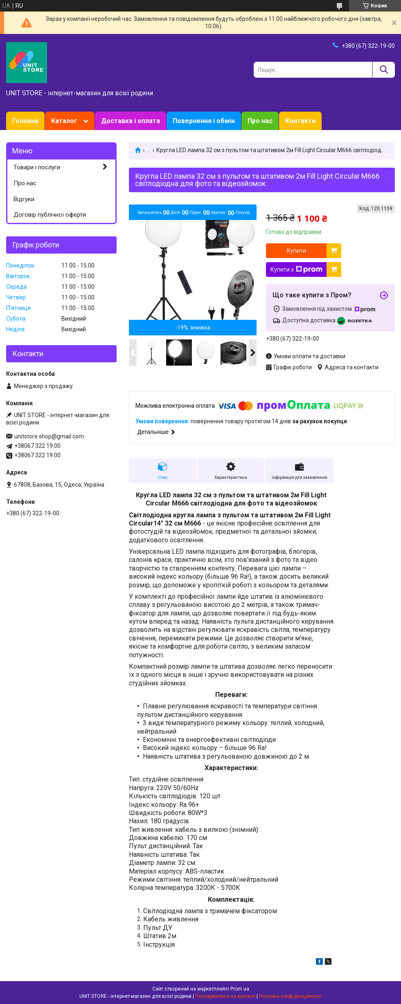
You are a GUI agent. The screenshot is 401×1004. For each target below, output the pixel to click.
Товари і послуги (37, 167)
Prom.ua (239, 989)
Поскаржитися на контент (225, 996)
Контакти (300, 121)
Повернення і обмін (204, 121)
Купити (296, 250)
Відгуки (24, 199)
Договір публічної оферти (50, 214)
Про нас (260, 121)
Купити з (296, 269)
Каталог (64, 121)
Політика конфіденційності (290, 996)
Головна (25, 121)
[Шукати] (383, 70)
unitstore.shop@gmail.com (49, 436)
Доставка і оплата (130, 121)
